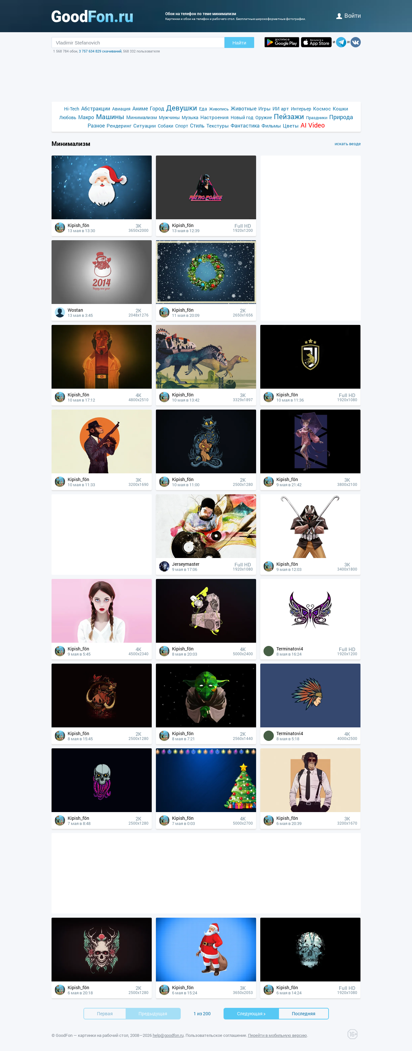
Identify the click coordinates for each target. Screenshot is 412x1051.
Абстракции (95, 108)
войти (348, 15)
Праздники (316, 117)
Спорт (181, 126)
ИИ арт (281, 108)
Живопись (219, 109)
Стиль (197, 125)
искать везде (348, 143)
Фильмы (271, 125)
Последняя (303, 1013)
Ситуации (144, 125)
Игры (264, 108)
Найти (239, 42)
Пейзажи (289, 116)
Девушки (181, 107)
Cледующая (251, 1013)
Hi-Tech (71, 109)
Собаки (165, 126)
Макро (86, 117)
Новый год (242, 117)
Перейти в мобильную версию (277, 1035)
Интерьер (301, 109)
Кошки (340, 108)
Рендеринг (119, 125)
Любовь (67, 117)
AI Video (313, 125)
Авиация (121, 109)
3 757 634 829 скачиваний (100, 51)
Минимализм (141, 117)
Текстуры (217, 125)
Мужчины (169, 117)
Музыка (190, 117)
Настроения (214, 117)
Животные (243, 108)
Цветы (291, 125)
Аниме (140, 108)
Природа (341, 117)
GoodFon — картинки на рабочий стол (92, 1035)
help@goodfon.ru (168, 1035)
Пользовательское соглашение (216, 1035)
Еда (203, 109)
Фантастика (245, 125)
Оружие (263, 117)
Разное (96, 125)
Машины (110, 116)
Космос (322, 108)
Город (157, 108)
